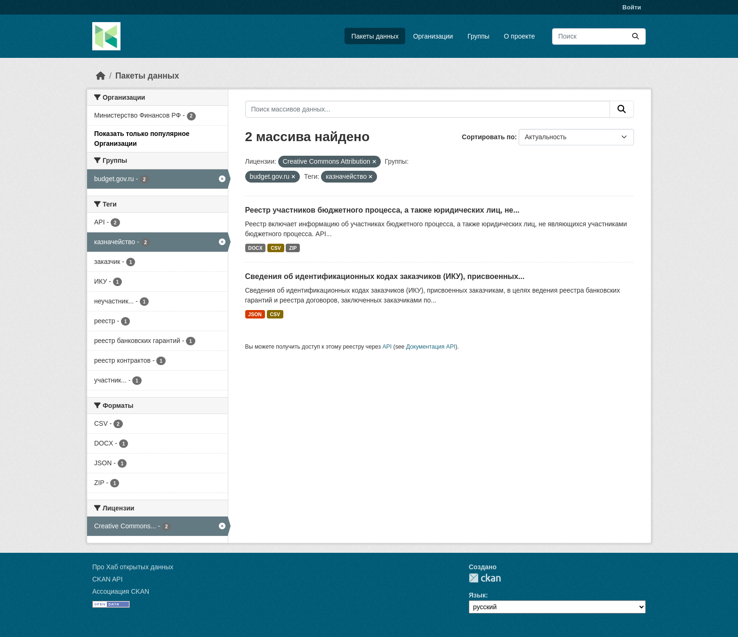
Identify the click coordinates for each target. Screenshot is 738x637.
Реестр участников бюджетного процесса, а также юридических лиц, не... (382, 210)
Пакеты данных (375, 36)
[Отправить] (635, 36)
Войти (631, 7)
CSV (276, 248)
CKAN (485, 578)
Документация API (431, 346)
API (387, 346)
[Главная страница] (100, 75)
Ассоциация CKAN (120, 591)
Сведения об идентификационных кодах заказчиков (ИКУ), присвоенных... (385, 276)
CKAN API (107, 579)
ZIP (293, 248)
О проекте (519, 36)
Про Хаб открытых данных (132, 567)
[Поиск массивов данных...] (599, 36)
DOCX (255, 248)
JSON (255, 314)
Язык (477, 595)
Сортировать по (488, 137)
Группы (478, 36)
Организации (433, 36)
